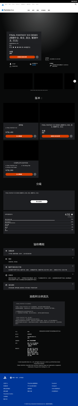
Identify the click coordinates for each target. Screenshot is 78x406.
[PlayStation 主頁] (2, 4)
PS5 (9, 4)
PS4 (13, 4)
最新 (29, 8)
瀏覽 (49, 8)
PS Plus (17, 4)
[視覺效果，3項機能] (39, 250)
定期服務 (43, 8)
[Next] (74, 79)
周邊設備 (22, 4)
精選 (33, 8)
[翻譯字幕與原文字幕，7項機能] (39, 267)
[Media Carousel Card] (18, 80)
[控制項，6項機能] (39, 275)
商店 (33, 4)
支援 (37, 4)
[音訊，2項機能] (39, 258)
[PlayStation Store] (8, 8)
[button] (34, 63)
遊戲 (6, 4)
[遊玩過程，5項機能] (39, 284)
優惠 (38, 8)
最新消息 (28, 4)
